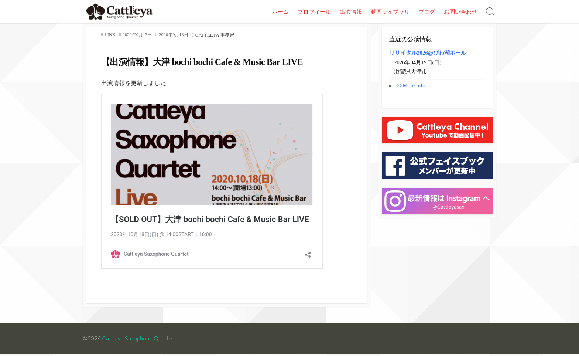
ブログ (426, 11)
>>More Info (411, 86)
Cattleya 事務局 (219, 35)
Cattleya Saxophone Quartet (138, 340)
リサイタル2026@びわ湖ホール (427, 53)
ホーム (280, 11)
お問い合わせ (460, 11)
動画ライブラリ (390, 11)
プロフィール (314, 11)
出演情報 (351, 11)
